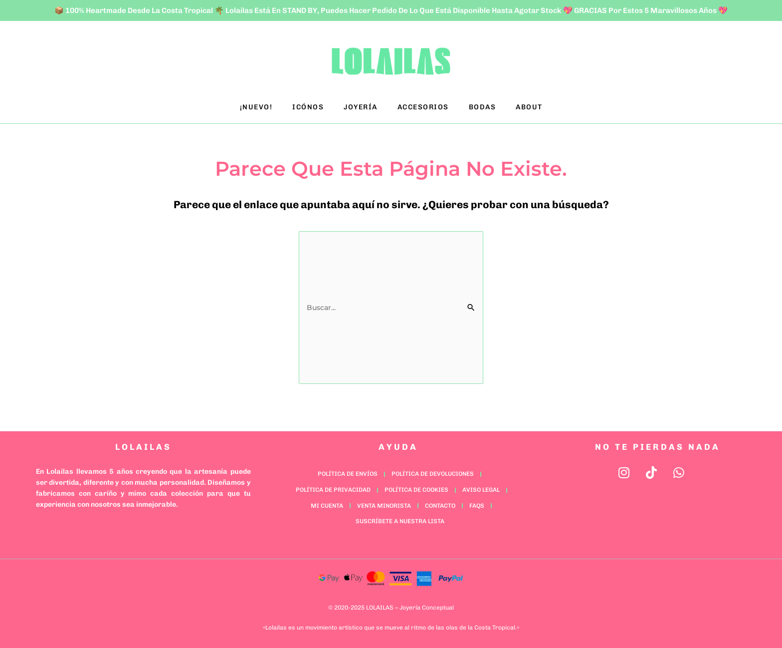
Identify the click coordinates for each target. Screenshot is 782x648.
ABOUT (529, 107)
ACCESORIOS (423, 107)
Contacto (440, 505)
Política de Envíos (348, 473)
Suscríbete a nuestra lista (400, 521)
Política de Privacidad (333, 489)
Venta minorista (384, 505)
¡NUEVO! (256, 107)
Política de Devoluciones (432, 473)
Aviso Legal (481, 489)
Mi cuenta (327, 505)
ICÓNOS (308, 107)
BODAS (482, 107)
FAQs (476, 505)
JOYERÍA (361, 107)
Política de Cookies (416, 489)
